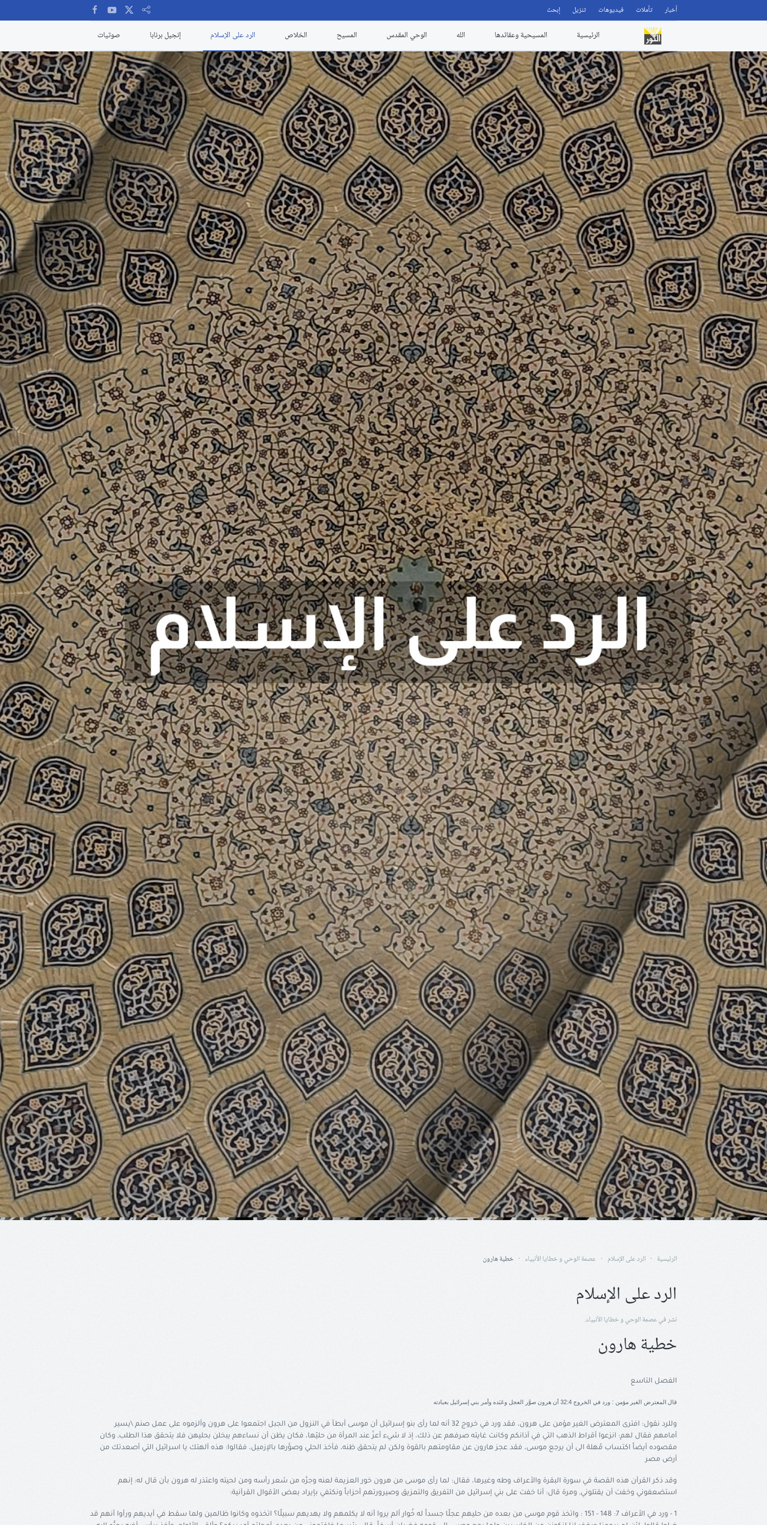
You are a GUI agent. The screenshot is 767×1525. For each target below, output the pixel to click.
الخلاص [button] (296, 35)
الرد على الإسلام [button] (232, 35)
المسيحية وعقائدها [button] (521, 35)
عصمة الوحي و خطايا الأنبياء (621, 1320)
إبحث (553, 10)
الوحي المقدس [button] (406, 35)
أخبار (671, 10)
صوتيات (108, 35)
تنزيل (579, 10)
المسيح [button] (347, 35)
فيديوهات (611, 10)
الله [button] (460, 35)
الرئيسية (588, 35)
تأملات (644, 10)
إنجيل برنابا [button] (165, 35)
